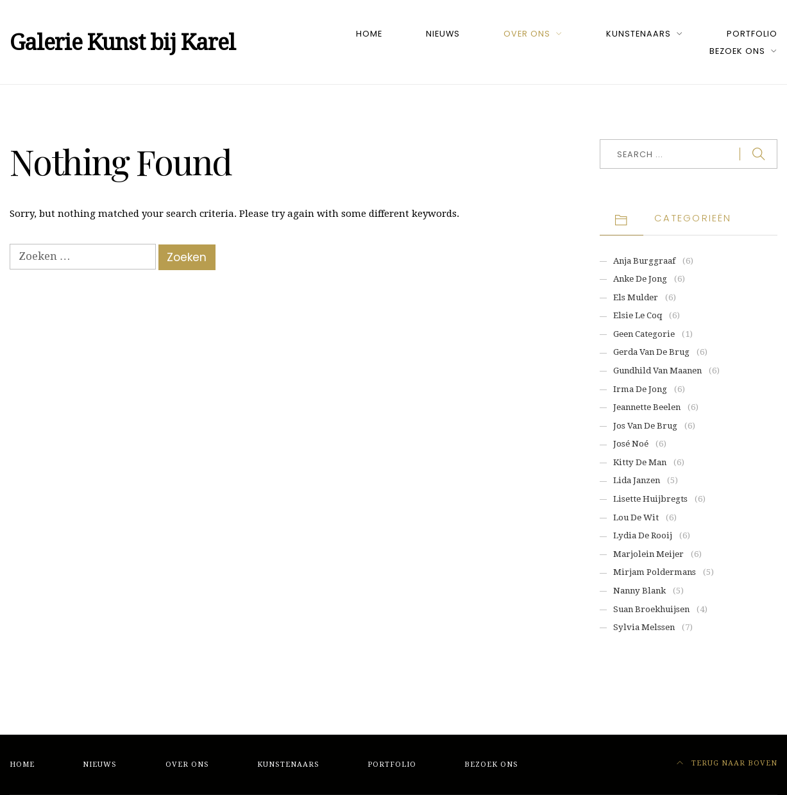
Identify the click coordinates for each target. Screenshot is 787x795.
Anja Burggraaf (644, 261)
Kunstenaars (638, 33)
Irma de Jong (640, 389)
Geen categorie (644, 334)
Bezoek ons (737, 51)
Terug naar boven (727, 763)
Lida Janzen (636, 480)
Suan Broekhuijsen (651, 609)
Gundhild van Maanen (657, 370)
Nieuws (443, 33)
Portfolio (752, 33)
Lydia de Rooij (642, 535)
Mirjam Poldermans (654, 572)
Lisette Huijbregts (650, 499)
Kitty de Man (639, 462)
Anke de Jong (640, 279)
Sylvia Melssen (644, 627)
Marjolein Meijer (648, 554)
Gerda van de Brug (651, 352)
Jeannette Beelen (647, 407)
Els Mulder (635, 297)
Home (369, 33)
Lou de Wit (636, 517)
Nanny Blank (639, 590)
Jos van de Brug (645, 426)
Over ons (527, 33)
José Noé (630, 444)
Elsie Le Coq (637, 315)
